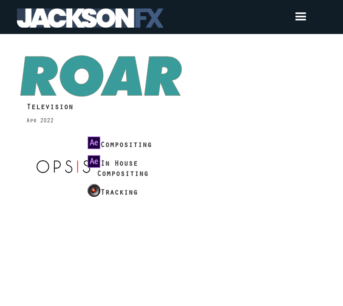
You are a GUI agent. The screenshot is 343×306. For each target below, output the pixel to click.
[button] (245, 17)
